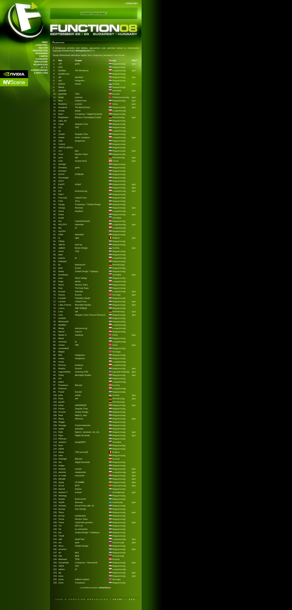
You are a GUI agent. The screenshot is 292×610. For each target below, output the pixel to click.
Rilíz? (134, 60)
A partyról (42, 45)
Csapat (78, 60)
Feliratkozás (41, 65)
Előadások (42, 59)
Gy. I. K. (44, 67)
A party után (41, 73)
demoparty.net (83, 50)
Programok (41, 53)
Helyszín (43, 48)
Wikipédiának (104, 588)
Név (60, 60)
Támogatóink (41, 62)
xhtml (118, 599)
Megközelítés (40, 51)
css (132, 599)
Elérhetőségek (39, 70)
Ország (112, 60)
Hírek (45, 42)
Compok (43, 56)
